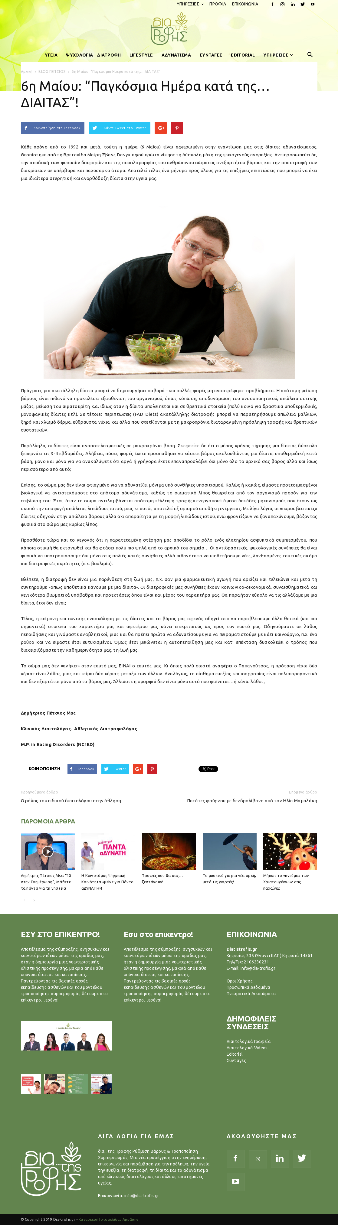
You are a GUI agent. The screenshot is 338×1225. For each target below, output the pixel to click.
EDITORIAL (243, 55)
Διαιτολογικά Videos (247, 1047)
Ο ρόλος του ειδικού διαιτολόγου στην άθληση (71, 800)
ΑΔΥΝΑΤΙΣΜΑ (176, 55)
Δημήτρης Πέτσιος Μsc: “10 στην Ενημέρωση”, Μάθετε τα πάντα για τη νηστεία (46, 881)
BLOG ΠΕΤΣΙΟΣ (52, 71)
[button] (310, 55)
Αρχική (27, 71)
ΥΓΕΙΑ (51, 55)
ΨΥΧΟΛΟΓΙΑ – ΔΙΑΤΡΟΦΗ (93, 55)
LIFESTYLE (141, 55)
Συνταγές (236, 1060)
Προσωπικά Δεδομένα (249, 987)
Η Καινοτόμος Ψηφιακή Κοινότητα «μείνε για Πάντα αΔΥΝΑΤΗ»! (107, 881)
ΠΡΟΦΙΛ (217, 4)
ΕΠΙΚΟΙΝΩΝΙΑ (245, 4)
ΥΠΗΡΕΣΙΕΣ (190, 4)
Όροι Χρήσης (240, 981)
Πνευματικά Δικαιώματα (251, 993)
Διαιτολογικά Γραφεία (249, 1041)
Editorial (235, 1054)
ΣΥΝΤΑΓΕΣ (211, 55)
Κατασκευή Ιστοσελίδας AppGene (109, 1219)
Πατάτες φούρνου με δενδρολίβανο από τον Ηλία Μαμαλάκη (252, 800)
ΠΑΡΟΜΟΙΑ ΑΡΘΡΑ (48, 821)
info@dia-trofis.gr (141, 1195)
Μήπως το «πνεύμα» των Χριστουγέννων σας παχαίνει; (286, 881)
